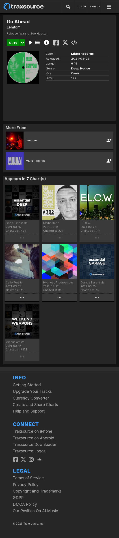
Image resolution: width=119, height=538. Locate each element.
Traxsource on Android (33, 438)
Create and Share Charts (35, 404)
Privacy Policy (26, 484)
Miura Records (82, 53)
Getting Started (27, 384)
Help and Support (29, 411)
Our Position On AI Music (35, 510)
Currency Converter (31, 398)
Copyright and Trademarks (37, 491)
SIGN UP (95, 6)
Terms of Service (28, 477)
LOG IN (81, 6)
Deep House (80, 68)
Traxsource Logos (29, 451)
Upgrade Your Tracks (32, 391)
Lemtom (13, 27)
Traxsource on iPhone (32, 431)
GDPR (18, 497)
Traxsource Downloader (34, 444)
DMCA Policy (25, 504)
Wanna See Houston (33, 33)
